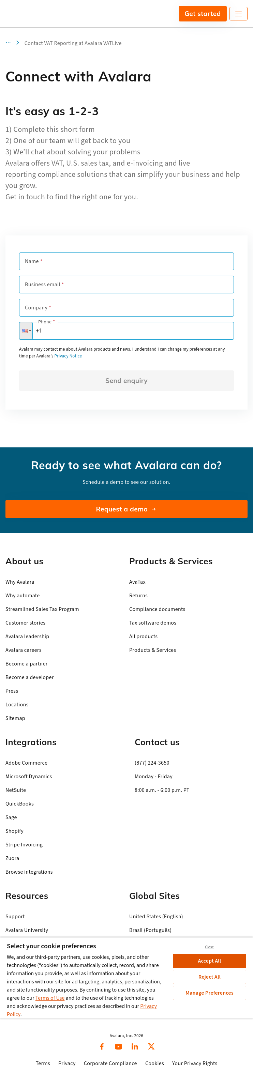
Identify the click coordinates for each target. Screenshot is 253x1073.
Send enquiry (126, 381)
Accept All (209, 961)
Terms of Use (50, 998)
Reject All (209, 977)
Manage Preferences (209, 993)
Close (209, 947)
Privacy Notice (68, 356)
